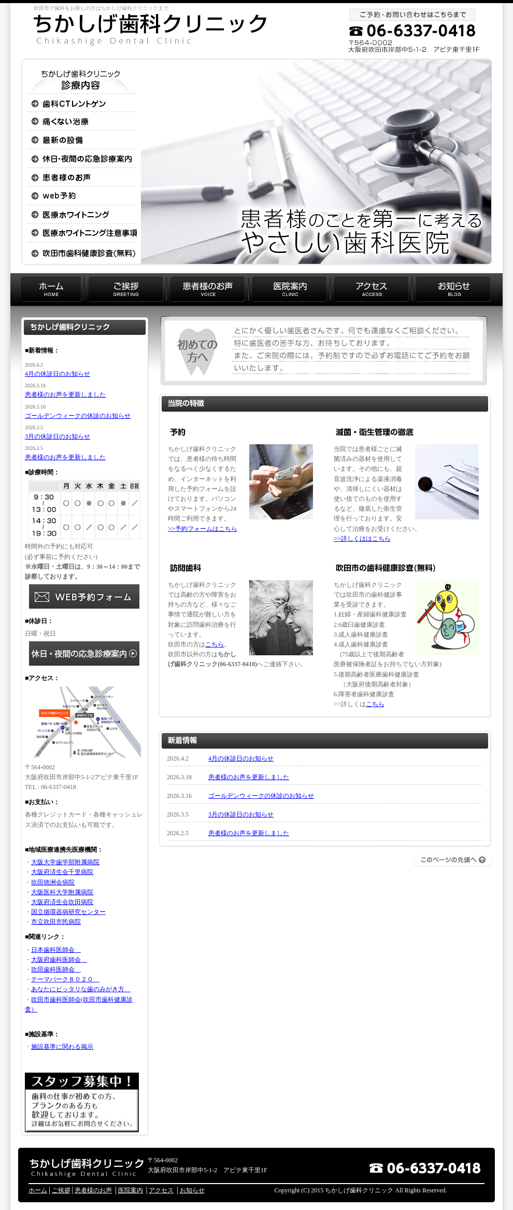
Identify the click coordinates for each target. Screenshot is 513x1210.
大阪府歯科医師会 (59, 959)
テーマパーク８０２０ (65, 979)
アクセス (161, 1190)
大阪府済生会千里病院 (62, 872)
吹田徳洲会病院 (53, 882)
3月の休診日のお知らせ (241, 814)
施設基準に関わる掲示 (62, 1046)
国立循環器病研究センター (68, 912)
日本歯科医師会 (56, 949)
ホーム (37, 1190)
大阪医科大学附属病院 (62, 892)
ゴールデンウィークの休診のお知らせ (261, 795)
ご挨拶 (61, 1190)
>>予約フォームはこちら (202, 528)
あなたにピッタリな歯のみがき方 (81, 989)
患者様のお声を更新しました (248, 777)
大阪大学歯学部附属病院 (65, 862)
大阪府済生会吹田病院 (62, 902)
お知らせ (192, 1190)
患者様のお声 (93, 1190)
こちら (214, 644)
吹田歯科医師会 (56, 969)
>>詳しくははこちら (362, 538)
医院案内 (130, 1190)
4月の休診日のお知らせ (241, 758)
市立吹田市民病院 (56, 921)
